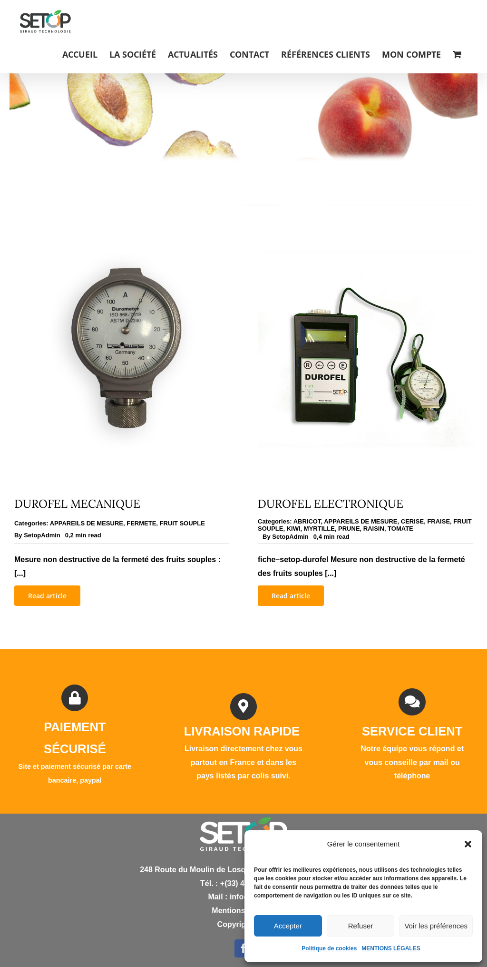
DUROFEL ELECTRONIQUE (330, 503)
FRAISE (438, 521)
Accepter (288, 926)
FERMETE (141, 523)
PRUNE (349, 528)
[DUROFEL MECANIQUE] (121, 241)
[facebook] (243, 948)
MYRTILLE (319, 528)
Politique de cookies (329, 948)
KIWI (294, 528)
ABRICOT (307, 521)
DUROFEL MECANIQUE (77, 503)
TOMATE (400, 528)
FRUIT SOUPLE (182, 523)
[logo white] (244, 821)
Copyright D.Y (243, 924)
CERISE (412, 521)
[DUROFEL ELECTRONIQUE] (365, 241)
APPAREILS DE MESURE (86, 523)
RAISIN (373, 528)
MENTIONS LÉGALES (390, 948)
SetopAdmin (42, 535)
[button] (468, 844)
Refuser (360, 926)
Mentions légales (243, 911)
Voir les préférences (436, 926)
